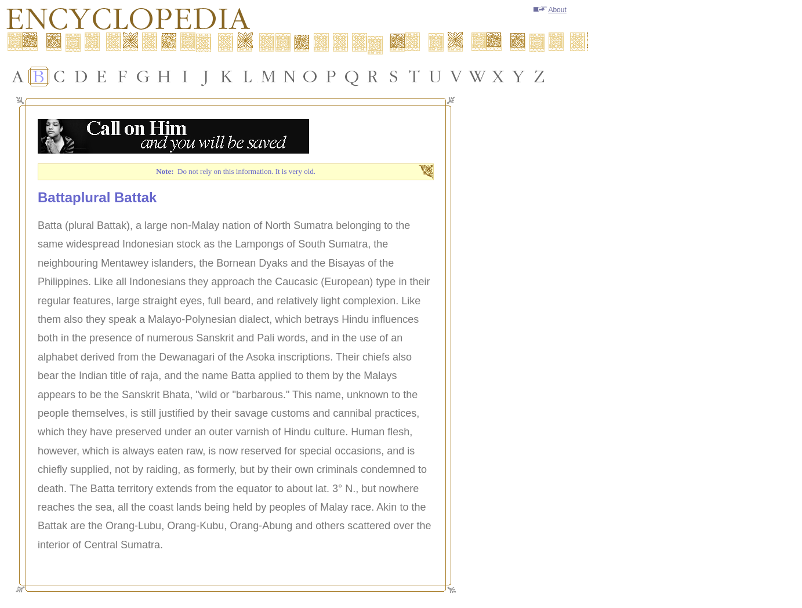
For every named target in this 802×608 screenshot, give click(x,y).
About (550, 10)
